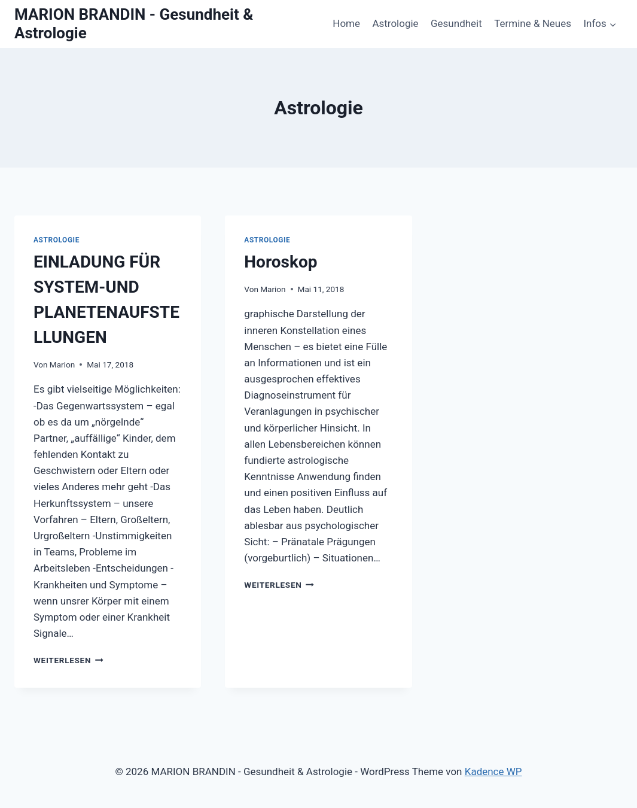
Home (346, 23)
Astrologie (395, 23)
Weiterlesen (68, 660)
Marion (62, 364)
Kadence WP (493, 771)
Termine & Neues (532, 23)
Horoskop (280, 262)
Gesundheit (456, 23)
